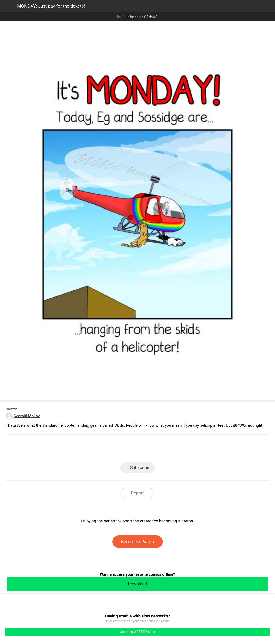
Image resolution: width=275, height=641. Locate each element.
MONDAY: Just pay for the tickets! (51, 6)
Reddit (176, 449)
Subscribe (139, 467)
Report (137, 493)
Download (137, 583)
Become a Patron (137, 541)
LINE (99, 449)
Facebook (118, 449)
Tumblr (157, 449)
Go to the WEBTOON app (137, 632)
